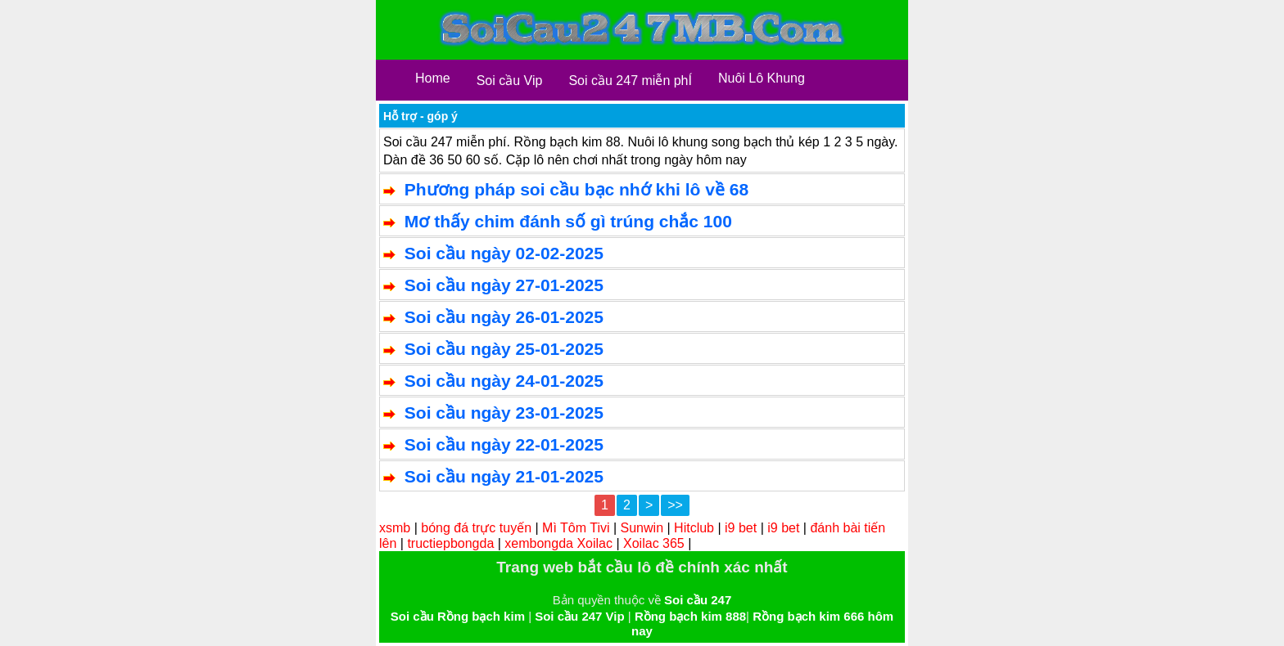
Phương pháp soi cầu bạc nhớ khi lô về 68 (576, 189)
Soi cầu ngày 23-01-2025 (504, 412)
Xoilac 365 (654, 543)
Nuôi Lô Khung (761, 78)
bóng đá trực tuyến (476, 528)
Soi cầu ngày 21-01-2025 (504, 476)
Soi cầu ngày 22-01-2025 (504, 444)
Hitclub (694, 528)
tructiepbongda (450, 543)
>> (675, 505)
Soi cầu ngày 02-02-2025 (504, 253)
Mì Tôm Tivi (575, 528)
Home (432, 78)
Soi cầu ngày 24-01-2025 (504, 380)
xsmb (394, 528)
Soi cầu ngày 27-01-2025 (504, 285)
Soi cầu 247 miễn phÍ (630, 80)
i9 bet (741, 528)
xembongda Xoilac (558, 543)
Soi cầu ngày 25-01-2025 (504, 348)
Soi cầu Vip (510, 80)
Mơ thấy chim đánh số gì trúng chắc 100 (568, 221)
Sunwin (642, 528)
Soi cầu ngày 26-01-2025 (504, 316)
